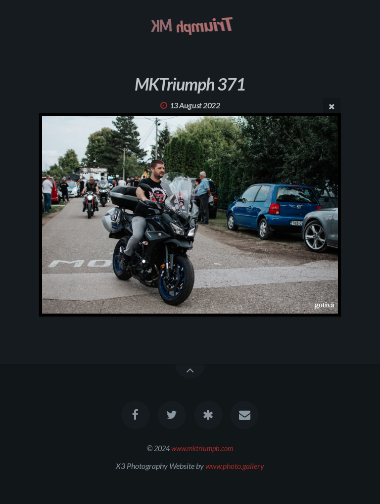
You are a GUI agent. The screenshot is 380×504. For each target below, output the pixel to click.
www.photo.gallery (234, 465)
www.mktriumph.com (202, 448)
